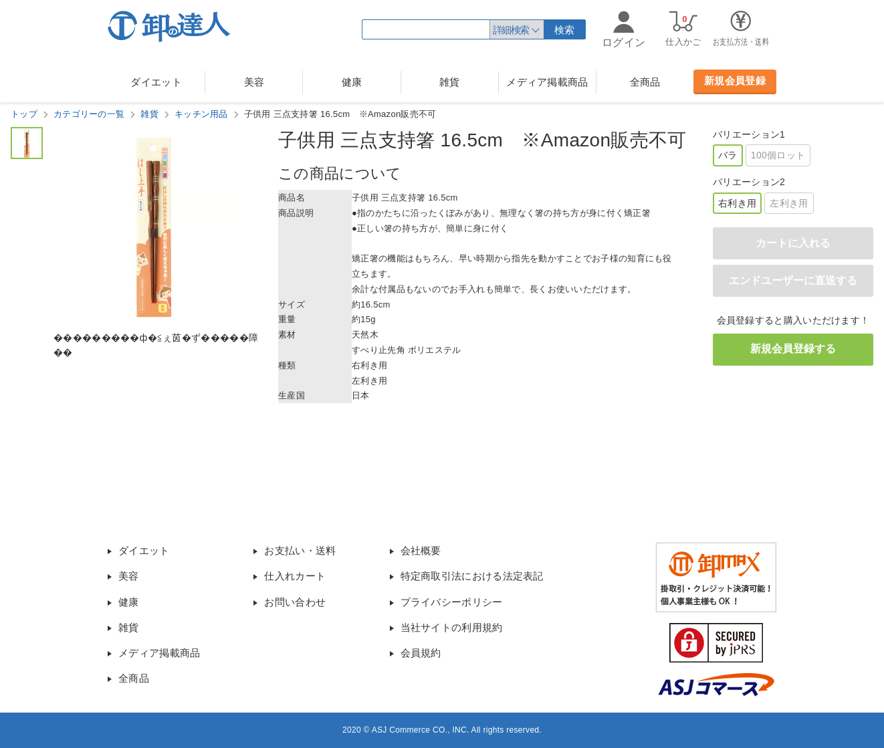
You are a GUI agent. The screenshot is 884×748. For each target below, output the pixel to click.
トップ (24, 114)
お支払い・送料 (300, 550)
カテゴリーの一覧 (88, 114)
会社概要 (421, 550)
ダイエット (156, 82)
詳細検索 (511, 29)
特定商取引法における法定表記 (472, 576)
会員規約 (421, 652)
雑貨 (449, 82)
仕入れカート (295, 576)
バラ (728, 155)
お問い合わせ (295, 602)
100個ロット (778, 155)
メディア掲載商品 (547, 82)
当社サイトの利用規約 (452, 627)
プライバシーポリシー (452, 602)
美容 (254, 82)
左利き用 (789, 203)
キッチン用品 (201, 114)
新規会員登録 (735, 80)
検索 (564, 29)
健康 (352, 82)
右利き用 (737, 203)
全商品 (645, 82)
